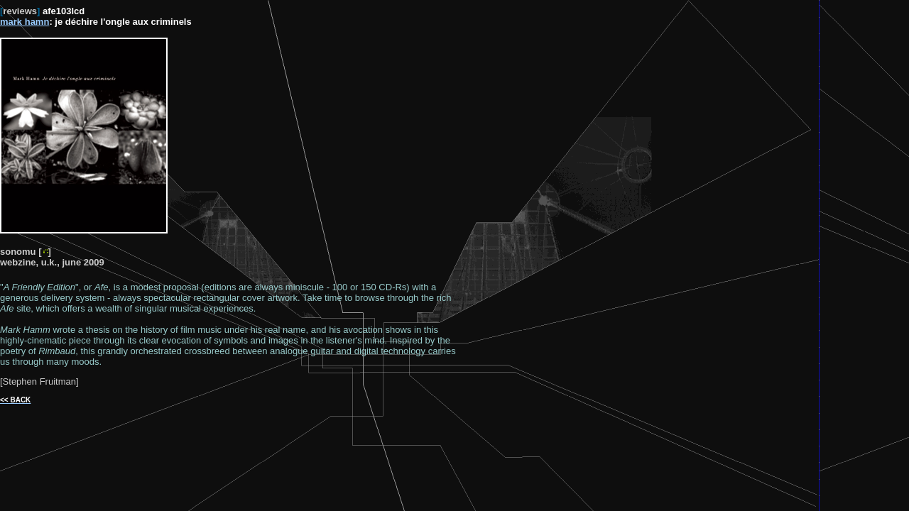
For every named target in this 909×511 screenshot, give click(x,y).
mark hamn (24, 21)
